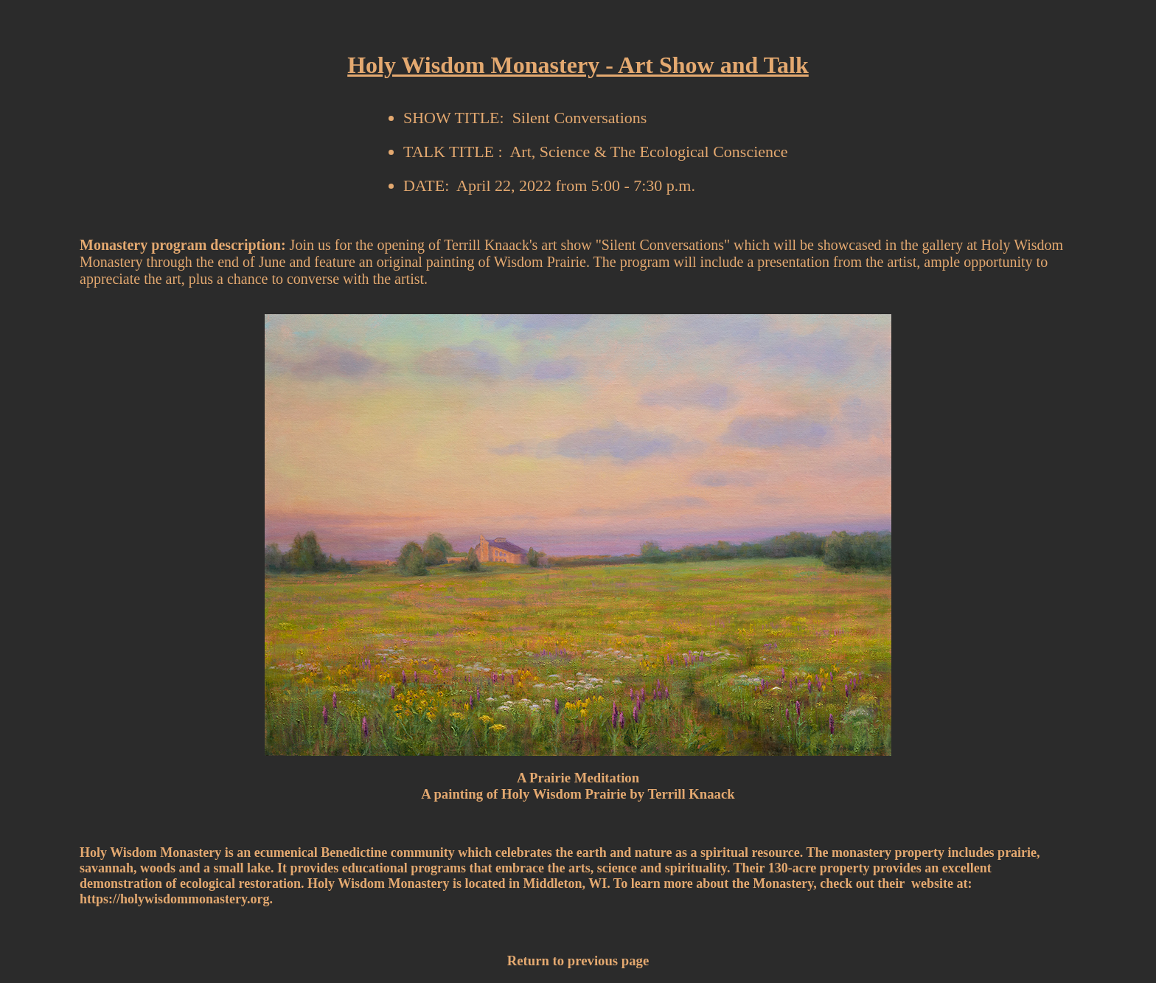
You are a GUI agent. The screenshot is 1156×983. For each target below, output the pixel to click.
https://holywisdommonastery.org (175, 899)
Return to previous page (578, 960)
